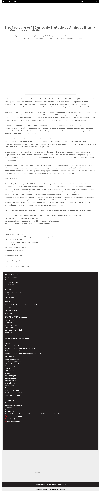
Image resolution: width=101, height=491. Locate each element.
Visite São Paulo (11, 277)
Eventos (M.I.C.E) (11, 282)
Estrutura (8, 323)
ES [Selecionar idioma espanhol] (80, 1)
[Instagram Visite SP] (6, 1)
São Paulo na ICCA (12, 316)
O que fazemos (11, 325)
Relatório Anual (11, 378)
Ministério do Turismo (13, 341)
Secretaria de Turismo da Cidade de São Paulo (23, 353)
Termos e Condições (13, 395)
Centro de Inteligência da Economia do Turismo (23, 305)
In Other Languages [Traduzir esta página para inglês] (15, 422)
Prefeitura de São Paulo (14, 351)
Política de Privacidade (14, 393)
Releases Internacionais (14, 405)
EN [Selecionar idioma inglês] (88, 1)
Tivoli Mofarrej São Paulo (20, 266)
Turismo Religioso (12, 366)
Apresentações (11, 376)
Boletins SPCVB (10, 381)
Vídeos (7, 373)
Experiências (10, 285)
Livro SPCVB (9, 297)
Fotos (7, 295)
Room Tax (9, 333)
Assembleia (9, 386)
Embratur (8, 343)
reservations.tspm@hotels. (25, 242)
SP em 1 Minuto (11, 383)
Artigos (7, 410)
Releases (8, 403)
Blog (6, 280)
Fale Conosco (10, 388)
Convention (9, 335)
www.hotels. (13, 245)
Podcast (8, 368)
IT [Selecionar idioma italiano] (96, 1)
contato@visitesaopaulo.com (18, 419)
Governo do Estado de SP (14, 346)
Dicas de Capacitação (13, 362)
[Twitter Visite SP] (9, 1)
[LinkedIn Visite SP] (12, 1)
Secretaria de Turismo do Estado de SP (20, 348)
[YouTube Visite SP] (15, 1)
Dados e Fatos (10, 308)
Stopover (8, 313)
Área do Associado (12, 390)
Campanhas (9, 371)
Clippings (8, 408)
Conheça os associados (14, 330)
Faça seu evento (11, 310)
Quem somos (10, 320)
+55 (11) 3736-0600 (14, 416)
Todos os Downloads (13, 292)
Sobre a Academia (12, 359)
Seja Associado (11, 328)
